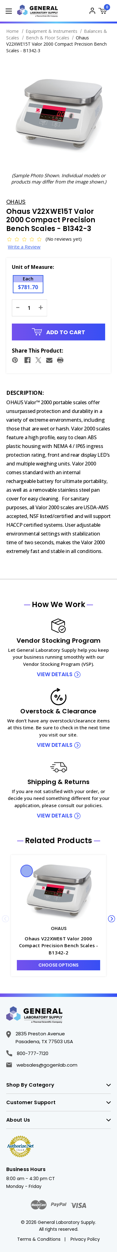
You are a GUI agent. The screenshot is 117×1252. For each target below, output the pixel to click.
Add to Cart (58, 332)
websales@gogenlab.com (41, 1065)
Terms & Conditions (39, 1239)
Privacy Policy (85, 1239)
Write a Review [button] (24, 247)
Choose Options (58, 965)
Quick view (27, 871)
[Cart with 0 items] (104, 12)
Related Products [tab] (58, 841)
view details (54, 674)
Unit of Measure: (33, 267)
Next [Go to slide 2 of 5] (111, 919)
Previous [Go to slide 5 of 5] (5, 919)
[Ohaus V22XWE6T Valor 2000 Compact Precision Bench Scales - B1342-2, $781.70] (58, 891)
